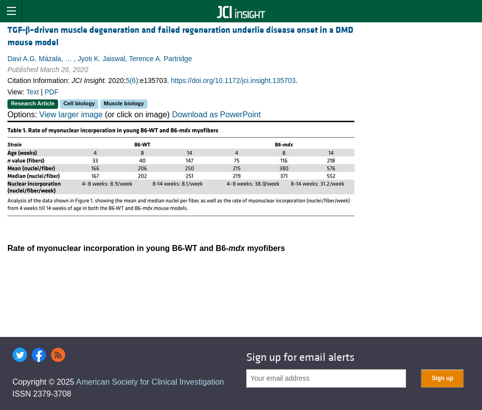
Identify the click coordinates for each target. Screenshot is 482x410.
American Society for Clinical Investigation (150, 382)
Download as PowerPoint (216, 114)
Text (32, 92)
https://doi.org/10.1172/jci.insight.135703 (233, 80)
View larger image (71, 114)
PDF (52, 92)
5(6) (132, 80)
